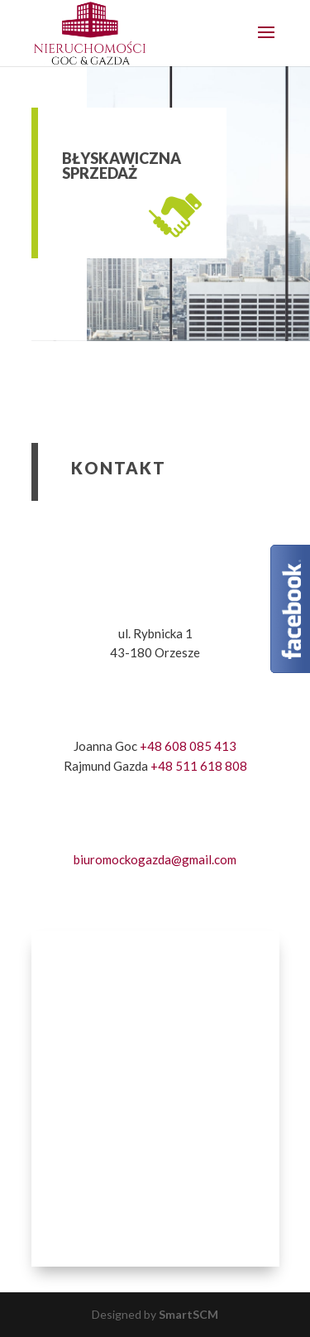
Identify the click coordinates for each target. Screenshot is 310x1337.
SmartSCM (188, 1314)
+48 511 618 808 (198, 765)
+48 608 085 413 (188, 745)
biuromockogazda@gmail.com (155, 859)
